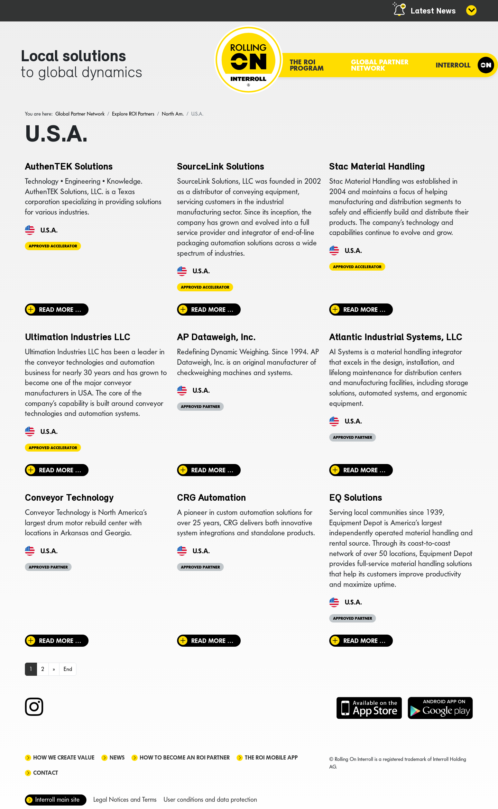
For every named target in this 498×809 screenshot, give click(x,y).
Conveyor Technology (69, 498)
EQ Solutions (355, 498)
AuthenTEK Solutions (69, 167)
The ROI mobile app (271, 757)
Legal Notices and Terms (125, 799)
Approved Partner (200, 406)
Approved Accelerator (53, 246)
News (117, 757)
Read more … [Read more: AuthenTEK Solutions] (60, 309)
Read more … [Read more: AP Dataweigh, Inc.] (212, 470)
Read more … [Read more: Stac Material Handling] (364, 309)
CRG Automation (211, 498)
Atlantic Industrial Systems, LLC (395, 338)
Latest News (433, 11)
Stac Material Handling (377, 167)
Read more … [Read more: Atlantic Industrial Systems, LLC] (364, 470)
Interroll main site (57, 799)
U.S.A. (49, 230)
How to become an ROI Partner (185, 757)
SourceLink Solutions (220, 167)
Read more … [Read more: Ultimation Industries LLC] (60, 470)
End (68, 669)
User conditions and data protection (210, 799)
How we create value (63, 757)
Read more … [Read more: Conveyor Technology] (60, 641)
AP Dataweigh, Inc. (216, 338)
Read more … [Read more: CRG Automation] (212, 641)
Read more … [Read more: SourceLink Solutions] (212, 309)
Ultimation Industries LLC (77, 338)
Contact (45, 772)
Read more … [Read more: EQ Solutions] (364, 641)
